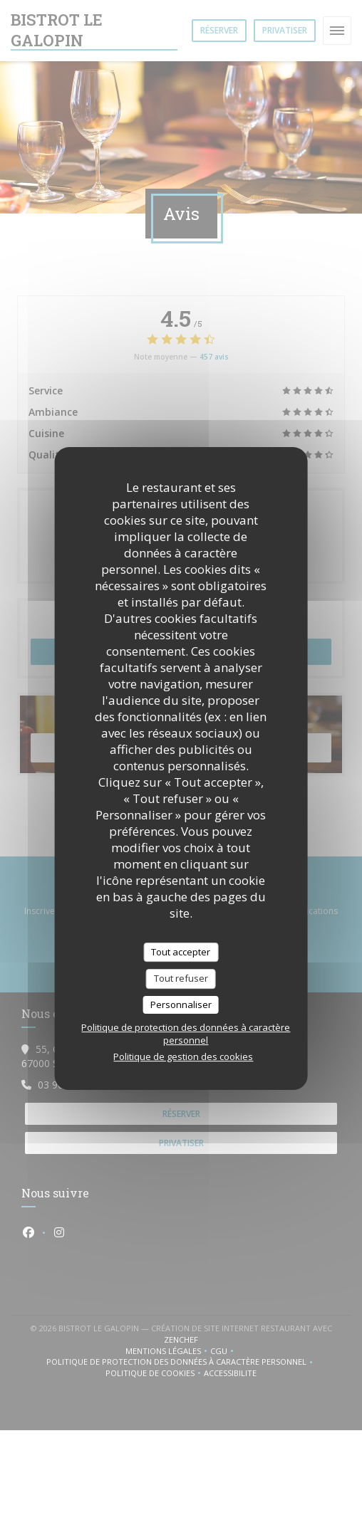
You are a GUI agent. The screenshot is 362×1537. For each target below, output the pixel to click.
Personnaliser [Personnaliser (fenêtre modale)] (181, 1004)
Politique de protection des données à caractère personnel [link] (185, 1033)
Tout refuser (181, 978)
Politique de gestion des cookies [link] (183, 1056)
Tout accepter (180, 951)
